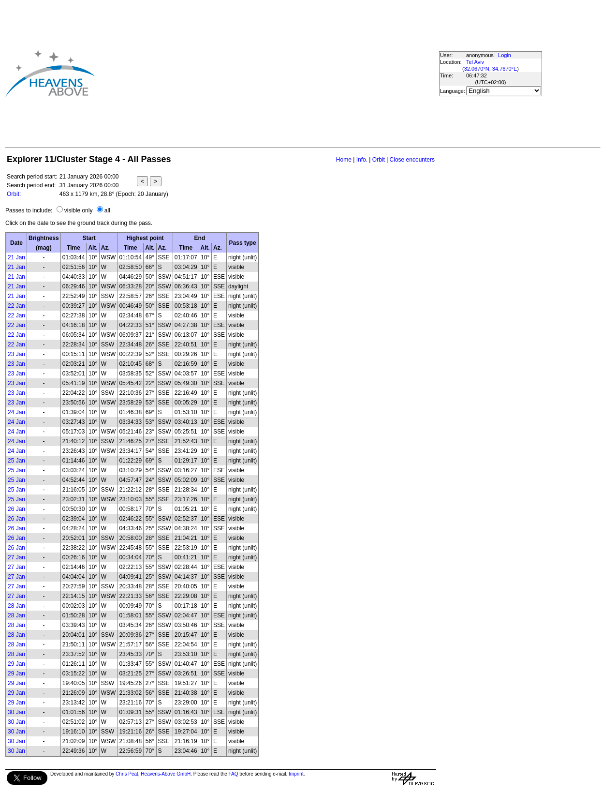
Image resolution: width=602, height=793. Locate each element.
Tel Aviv (475, 62)
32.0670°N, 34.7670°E (490, 69)
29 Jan (16, 663)
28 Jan (16, 605)
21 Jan (16, 257)
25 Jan (16, 460)
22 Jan (16, 305)
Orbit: (14, 194)
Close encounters (412, 159)
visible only (78, 210)
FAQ (233, 774)
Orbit (378, 159)
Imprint (296, 774)
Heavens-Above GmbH (166, 774)
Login (504, 55)
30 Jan (16, 712)
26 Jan (16, 509)
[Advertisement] (266, 73)
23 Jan (16, 354)
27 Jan (16, 557)
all (107, 210)
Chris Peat (127, 774)
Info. (361, 159)
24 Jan (16, 412)
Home (344, 159)
